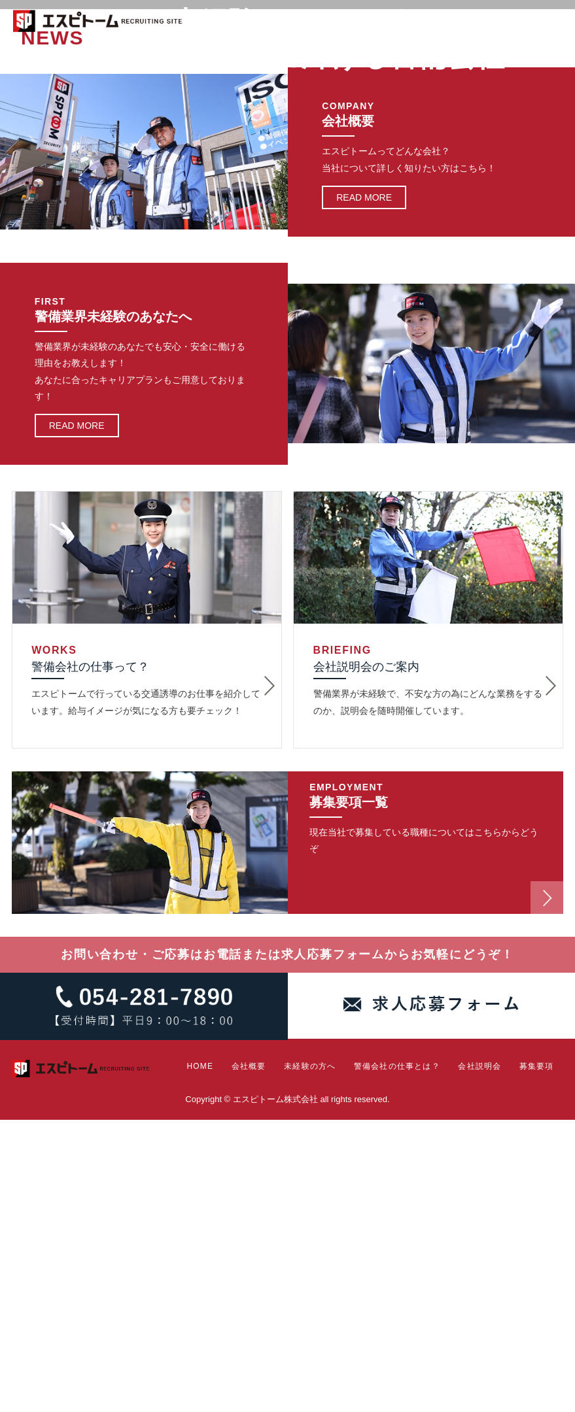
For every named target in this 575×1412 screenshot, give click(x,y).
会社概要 (241, 59)
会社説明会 (491, 59)
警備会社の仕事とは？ (393, 59)
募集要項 (547, 59)
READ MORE (364, 489)
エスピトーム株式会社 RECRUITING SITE (98, 23)
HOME (199, 59)
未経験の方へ (300, 59)
